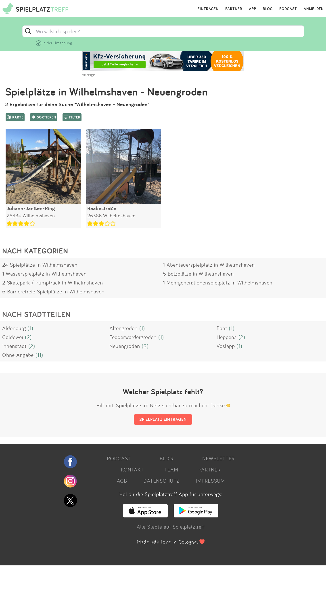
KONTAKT (132, 469)
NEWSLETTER (218, 458)
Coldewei (12, 337)
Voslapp (226, 346)
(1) (30, 328)
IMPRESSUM (210, 480)
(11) (39, 354)
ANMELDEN (314, 8)
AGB (122, 480)
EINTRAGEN (208, 8)
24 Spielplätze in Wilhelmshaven (39, 264)
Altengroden (123, 328)
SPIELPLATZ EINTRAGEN (163, 419)
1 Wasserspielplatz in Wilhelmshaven (44, 273)
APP (252, 8)
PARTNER (233, 8)
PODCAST (288, 8)
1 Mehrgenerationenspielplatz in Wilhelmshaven (217, 282)
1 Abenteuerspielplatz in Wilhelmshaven (209, 264)
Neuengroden (124, 346)
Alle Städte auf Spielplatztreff (171, 526)
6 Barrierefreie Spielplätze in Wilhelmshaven (53, 291)
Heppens (227, 337)
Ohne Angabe (18, 354)
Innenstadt (14, 346)
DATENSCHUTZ (161, 480)
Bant (222, 328)
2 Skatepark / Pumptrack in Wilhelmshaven (52, 282)
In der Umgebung (57, 42)
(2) (28, 337)
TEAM (171, 469)
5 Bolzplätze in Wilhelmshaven (198, 273)
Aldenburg (14, 328)
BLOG (268, 8)
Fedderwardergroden (133, 337)
